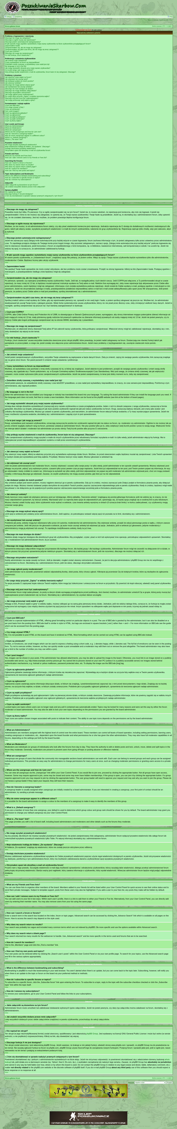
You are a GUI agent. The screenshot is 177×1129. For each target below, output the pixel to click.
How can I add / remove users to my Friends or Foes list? (26, 158)
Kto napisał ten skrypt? (13, 192)
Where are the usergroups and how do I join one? (23, 132)
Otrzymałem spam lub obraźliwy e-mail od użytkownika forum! (27, 150)
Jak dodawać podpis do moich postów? (19, 81)
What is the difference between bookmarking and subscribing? (28, 176)
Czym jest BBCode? (12, 105)
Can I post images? (12, 111)
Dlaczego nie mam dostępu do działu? (19, 89)
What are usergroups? (13, 130)
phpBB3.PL (104, 1127)
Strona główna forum (12, 26)
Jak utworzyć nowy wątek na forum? (18, 77)
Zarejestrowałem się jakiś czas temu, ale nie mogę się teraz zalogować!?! (32, 49)
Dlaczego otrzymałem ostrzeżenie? (18, 92)
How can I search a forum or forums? (18, 163)
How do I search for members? (16, 168)
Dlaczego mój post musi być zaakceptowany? (21, 98)
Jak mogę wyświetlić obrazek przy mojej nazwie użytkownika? (27, 68)
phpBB (80, 1125)
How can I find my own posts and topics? (20, 170)
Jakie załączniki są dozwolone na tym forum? (21, 185)
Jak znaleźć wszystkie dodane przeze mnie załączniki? (25, 187)
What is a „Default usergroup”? (16, 137)
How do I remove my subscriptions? (18, 179)
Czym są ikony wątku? (13, 121)
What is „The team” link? (14, 139)
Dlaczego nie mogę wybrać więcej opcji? (20, 85)
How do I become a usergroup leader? (19, 134)
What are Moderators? (13, 128)
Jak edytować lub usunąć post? (16, 79)
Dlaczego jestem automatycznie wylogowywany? (23, 42)
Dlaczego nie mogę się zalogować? (18, 38)
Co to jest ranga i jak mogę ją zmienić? (19, 70)
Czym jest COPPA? (12, 51)
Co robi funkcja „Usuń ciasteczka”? (17, 55)
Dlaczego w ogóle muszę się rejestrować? (20, 40)
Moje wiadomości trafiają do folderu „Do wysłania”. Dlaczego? (27, 147)
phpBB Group (92, 1034)
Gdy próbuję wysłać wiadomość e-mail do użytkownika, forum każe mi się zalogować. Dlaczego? (40, 72)
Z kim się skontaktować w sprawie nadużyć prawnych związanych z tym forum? (34, 196)
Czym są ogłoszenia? (13, 115)
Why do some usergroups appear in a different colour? (25, 136)
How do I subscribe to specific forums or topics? (22, 178)
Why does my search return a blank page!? (20, 167)
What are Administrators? (14, 126)
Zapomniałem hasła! (12, 46)
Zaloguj (8, 17)
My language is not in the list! (15, 66)
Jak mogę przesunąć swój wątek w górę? (20, 100)
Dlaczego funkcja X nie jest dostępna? (19, 194)
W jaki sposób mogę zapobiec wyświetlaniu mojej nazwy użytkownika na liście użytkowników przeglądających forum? (48, 44)
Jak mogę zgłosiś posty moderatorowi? (19, 94)
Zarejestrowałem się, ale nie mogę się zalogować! (23, 48)
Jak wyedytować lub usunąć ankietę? (18, 87)
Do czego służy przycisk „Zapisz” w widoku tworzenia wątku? (27, 96)
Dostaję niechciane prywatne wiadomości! (20, 148)
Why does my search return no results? (19, 165)
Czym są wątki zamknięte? (15, 119)
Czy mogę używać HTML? (14, 107)
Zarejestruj (17, 17)
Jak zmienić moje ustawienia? (16, 60)
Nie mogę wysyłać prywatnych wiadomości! (21, 145)
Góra (6, 219)
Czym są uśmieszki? (12, 109)
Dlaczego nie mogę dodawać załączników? (20, 91)
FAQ (170, 17)
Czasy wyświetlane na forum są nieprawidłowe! (22, 62)
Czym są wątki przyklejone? (15, 117)
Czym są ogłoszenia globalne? (16, 113)
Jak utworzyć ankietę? (13, 83)
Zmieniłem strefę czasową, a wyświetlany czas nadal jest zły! (27, 64)
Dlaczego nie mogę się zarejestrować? (19, 53)
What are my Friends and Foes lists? (18, 156)
